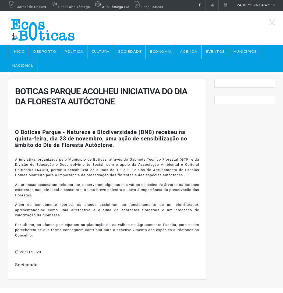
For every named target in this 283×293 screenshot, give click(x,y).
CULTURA (100, 51)
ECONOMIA (161, 51)
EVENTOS (215, 51)
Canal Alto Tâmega (70, 7)
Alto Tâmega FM (111, 7)
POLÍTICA (73, 51)
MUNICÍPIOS (245, 51)
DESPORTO (44, 51)
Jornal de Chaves (27, 7)
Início (18, 51)
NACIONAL (22, 65)
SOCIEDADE (130, 51)
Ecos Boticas (148, 7)
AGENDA (188, 51)
